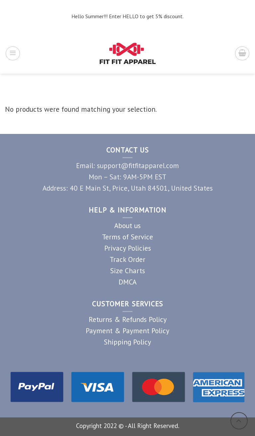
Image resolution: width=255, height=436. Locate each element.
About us (127, 225)
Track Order (127, 259)
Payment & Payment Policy (127, 330)
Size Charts (127, 270)
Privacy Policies (127, 248)
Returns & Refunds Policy (128, 319)
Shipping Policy (127, 341)
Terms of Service (127, 236)
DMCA (127, 281)
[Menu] (13, 53)
